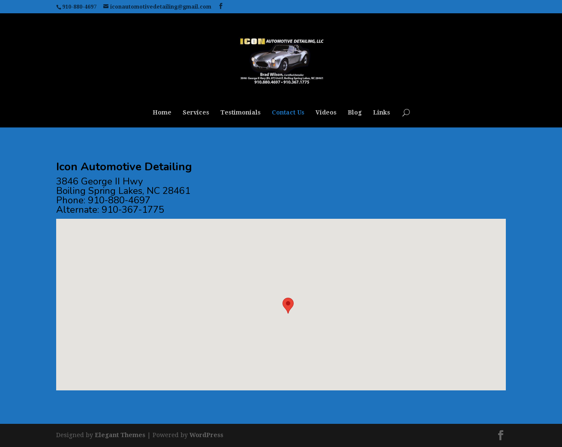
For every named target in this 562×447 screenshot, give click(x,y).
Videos (326, 112)
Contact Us (288, 112)
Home (162, 112)
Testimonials (240, 112)
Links (381, 112)
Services (196, 112)
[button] (288, 306)
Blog (355, 112)
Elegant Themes (120, 435)
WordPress (206, 435)
